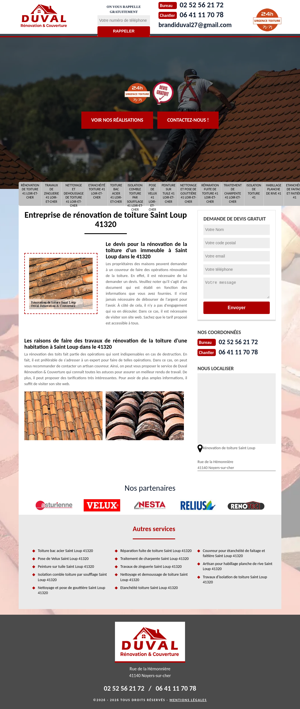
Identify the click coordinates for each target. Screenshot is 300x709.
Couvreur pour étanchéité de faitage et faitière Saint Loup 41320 (234, 553)
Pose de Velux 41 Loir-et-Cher (152, 193)
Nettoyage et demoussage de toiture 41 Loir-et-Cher (74, 193)
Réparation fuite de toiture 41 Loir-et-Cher (210, 193)
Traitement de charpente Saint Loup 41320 (154, 558)
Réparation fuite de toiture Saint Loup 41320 (156, 550)
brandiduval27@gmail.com (199, 24)
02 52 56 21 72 (240, 341)
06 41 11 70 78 (240, 351)
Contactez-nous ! (188, 120)
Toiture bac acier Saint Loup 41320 (65, 550)
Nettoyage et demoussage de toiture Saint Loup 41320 (154, 576)
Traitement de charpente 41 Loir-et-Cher (233, 193)
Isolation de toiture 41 (254, 191)
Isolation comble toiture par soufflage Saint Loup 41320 (72, 576)
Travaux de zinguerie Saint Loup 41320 (151, 566)
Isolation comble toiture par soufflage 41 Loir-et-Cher (135, 193)
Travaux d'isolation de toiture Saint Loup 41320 (235, 579)
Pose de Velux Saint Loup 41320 (63, 558)
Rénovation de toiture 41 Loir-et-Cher (30, 191)
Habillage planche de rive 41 (273, 189)
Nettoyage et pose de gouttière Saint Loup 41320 (71, 590)
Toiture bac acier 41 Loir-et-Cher (116, 193)
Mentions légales (188, 699)
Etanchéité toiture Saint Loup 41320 (149, 587)
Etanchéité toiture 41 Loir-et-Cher (96, 191)
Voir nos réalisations (117, 120)
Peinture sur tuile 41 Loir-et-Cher (168, 193)
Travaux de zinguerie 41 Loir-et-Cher (51, 193)
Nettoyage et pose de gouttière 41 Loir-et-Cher (188, 193)
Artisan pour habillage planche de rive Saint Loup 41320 (237, 566)
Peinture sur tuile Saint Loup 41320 (66, 566)
